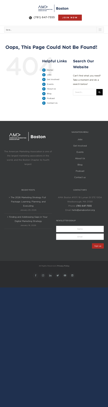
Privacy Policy (63, 266)
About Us (51, 89)
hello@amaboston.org (83, 210)
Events (50, 84)
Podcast (51, 98)
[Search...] (84, 92)
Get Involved (53, 79)
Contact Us (52, 103)
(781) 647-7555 (44, 17)
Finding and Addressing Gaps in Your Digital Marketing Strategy (28, 219)
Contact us (80, 177)
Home (50, 70)
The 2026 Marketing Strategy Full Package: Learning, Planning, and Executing (28, 201)
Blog (49, 93)
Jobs (49, 75)
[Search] (99, 92)
